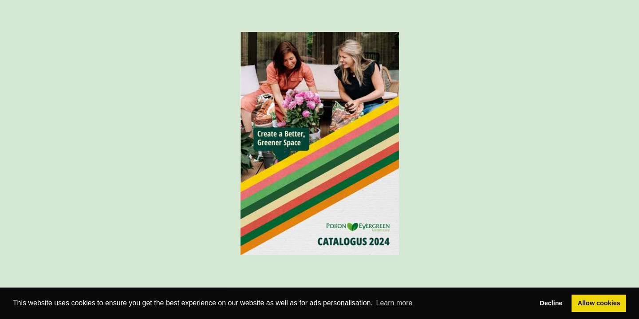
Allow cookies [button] (599, 303)
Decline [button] (551, 303)
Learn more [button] (394, 303)
